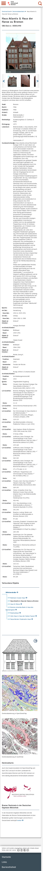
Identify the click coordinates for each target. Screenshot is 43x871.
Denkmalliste (6, 11)
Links (4, 862)
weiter (19, 820)
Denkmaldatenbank (19, 11)
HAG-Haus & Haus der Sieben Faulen (20, 616)
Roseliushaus (12, 613)
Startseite (6, 857)
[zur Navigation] (3, 3)
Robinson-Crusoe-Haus (15, 598)
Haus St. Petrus (13, 604)
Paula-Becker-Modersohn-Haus (18, 619)
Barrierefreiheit (9, 867)
